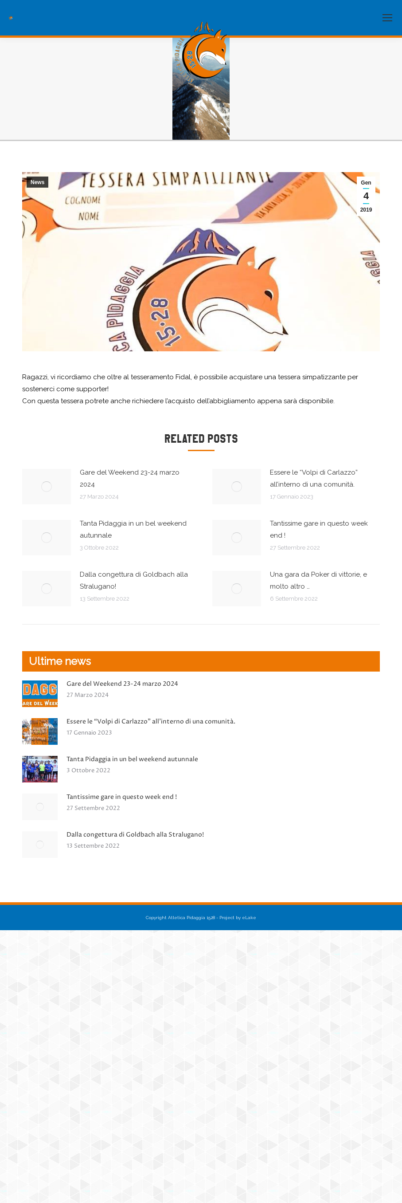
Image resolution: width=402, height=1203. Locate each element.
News (37, 182)
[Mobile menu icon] (387, 18)
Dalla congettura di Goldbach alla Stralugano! (134, 580)
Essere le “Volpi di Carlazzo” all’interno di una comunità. (314, 478)
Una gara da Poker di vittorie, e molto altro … (318, 580)
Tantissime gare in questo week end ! (319, 529)
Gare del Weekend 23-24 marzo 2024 (130, 478)
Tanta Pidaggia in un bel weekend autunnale (133, 529)
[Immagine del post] (46, 486)
